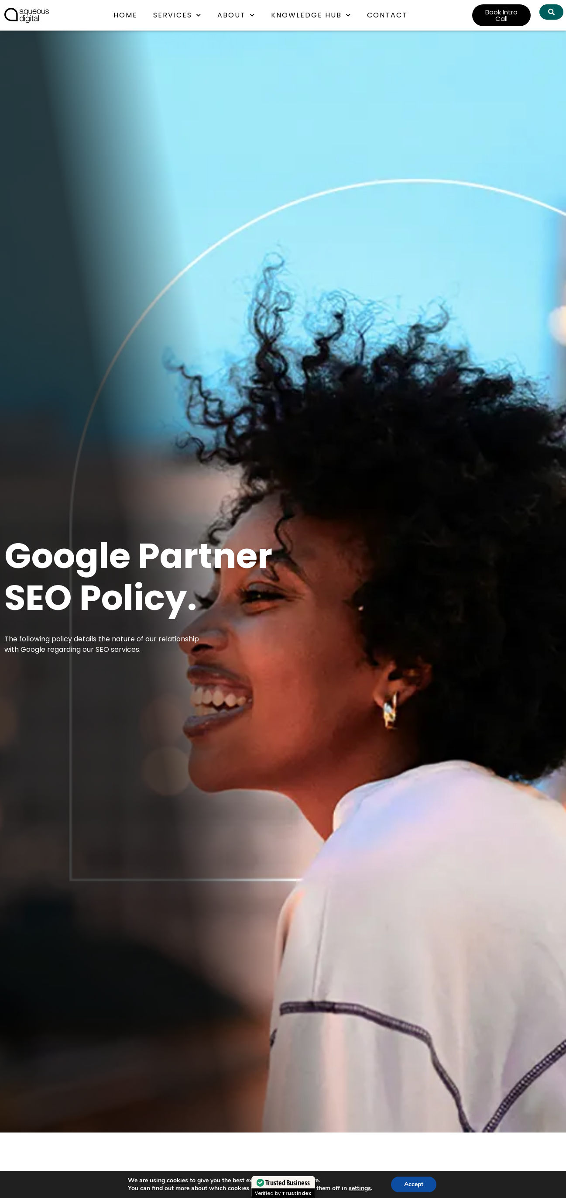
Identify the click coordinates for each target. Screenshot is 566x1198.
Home (125, 15)
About (236, 15)
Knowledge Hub (311, 15)
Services (177, 15)
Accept (413, 1184)
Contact (387, 15)
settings (360, 1188)
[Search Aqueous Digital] (551, 12)
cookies (177, 1180)
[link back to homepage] (26, 15)
